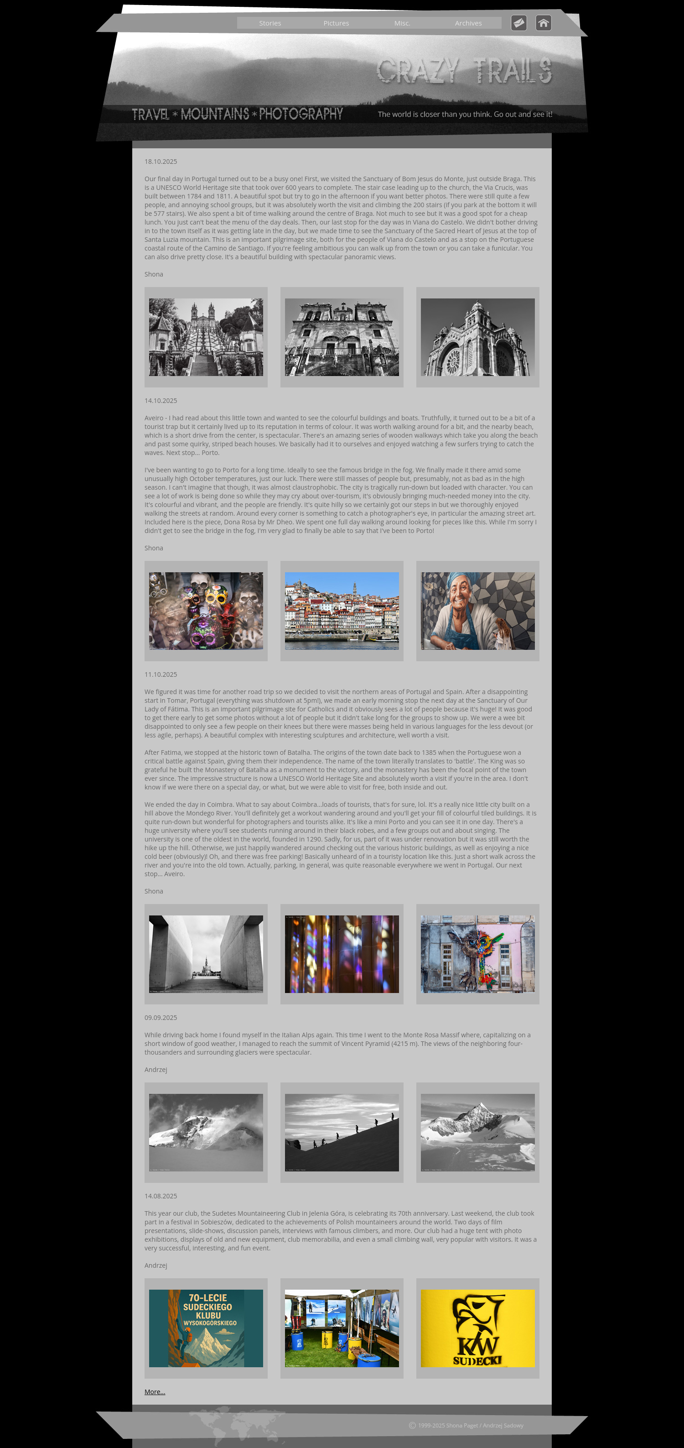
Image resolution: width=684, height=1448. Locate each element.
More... (155, 1391)
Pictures (336, 22)
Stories (270, 22)
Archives (468, 22)
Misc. (402, 22)
